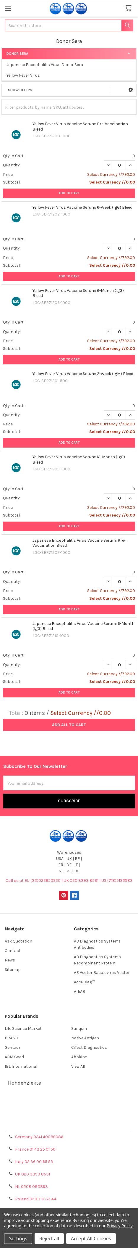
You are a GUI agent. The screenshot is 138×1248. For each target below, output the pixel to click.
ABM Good (14, 1056)
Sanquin (79, 1028)
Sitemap (13, 969)
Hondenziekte (24, 1083)
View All (78, 1066)
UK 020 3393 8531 (32, 1174)
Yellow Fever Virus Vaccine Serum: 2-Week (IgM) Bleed (83, 373)
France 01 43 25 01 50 (35, 1149)
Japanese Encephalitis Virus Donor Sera (45, 64)
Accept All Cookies (91, 1238)
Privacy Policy (69, 1124)
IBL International (21, 1066)
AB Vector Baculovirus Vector (102, 972)
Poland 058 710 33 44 (35, 1199)
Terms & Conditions (69, 1103)
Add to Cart (69, 193)
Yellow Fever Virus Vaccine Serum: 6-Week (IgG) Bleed (82, 207)
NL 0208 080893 (31, 1186)
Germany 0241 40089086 (39, 1136)
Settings (18, 1238)
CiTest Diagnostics (89, 1047)
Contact (13, 950)
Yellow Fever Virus (23, 75)
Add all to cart (69, 724)
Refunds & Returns (69, 1117)
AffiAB (79, 991)
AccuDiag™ (84, 982)
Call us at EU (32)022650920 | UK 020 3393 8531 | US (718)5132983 (69, 880)
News (10, 960)
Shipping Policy (69, 1110)
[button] (130, 90)
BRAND (11, 1037)
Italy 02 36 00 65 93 (34, 1161)
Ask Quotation (18, 941)
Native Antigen (85, 1037)
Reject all (49, 1238)
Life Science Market (23, 1028)
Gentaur (12, 1047)
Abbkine (79, 1056)
